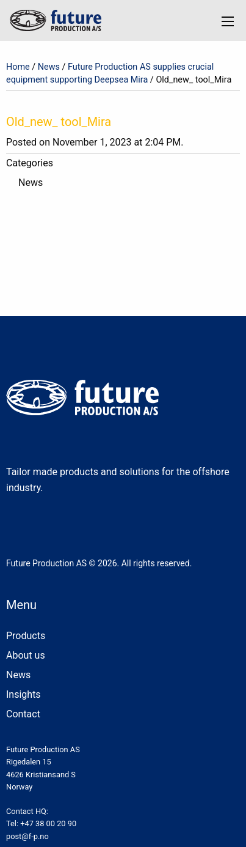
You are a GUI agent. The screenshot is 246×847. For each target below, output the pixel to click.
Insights (23, 694)
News (49, 67)
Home (18, 67)
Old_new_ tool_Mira (58, 121)
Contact (23, 714)
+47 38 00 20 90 (48, 823)
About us (25, 655)
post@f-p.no (27, 836)
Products (25, 636)
